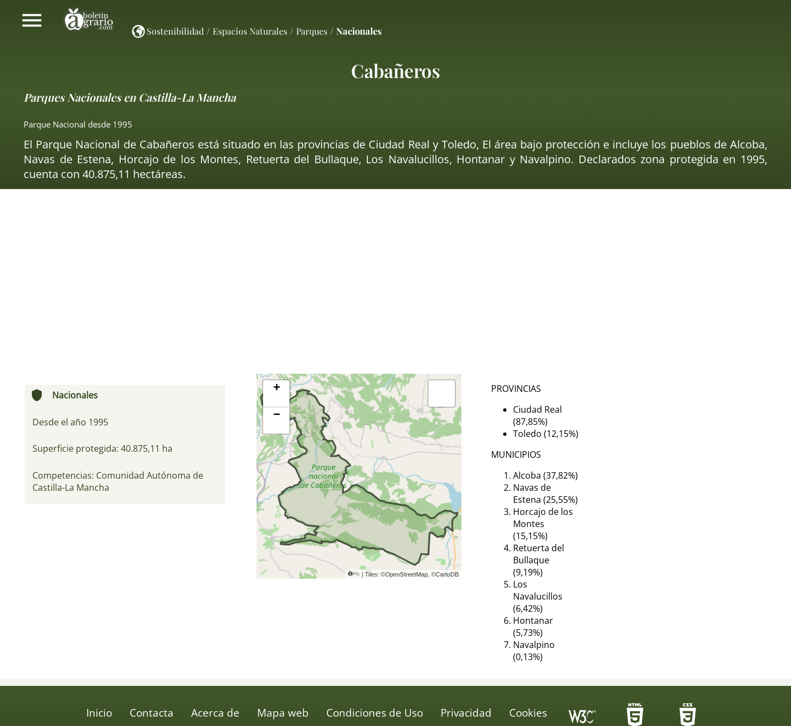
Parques (311, 31)
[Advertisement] (395, 286)
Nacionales (359, 31)
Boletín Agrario (89, 20)
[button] (276, 393)
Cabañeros (395, 70)
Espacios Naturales (250, 31)
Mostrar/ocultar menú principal (32, 20)
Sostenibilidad (175, 31)
